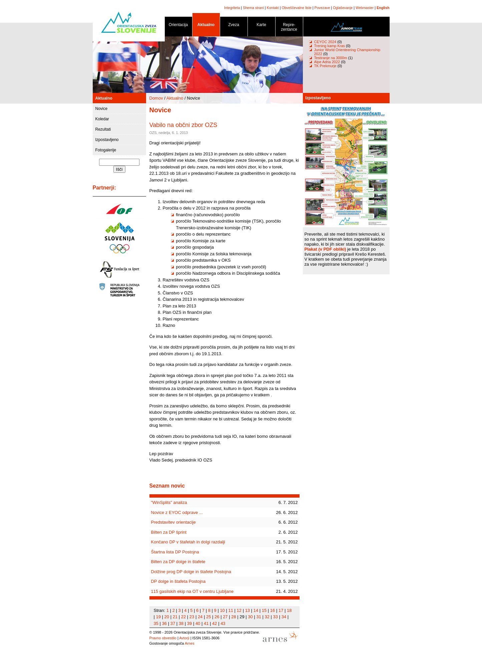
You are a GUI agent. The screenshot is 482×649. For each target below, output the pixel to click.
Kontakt (273, 8)
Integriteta (232, 8)
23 (191, 616)
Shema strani (253, 8)
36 (164, 623)
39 (189, 623)
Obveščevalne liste (296, 8)
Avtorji (184, 638)
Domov (156, 98)
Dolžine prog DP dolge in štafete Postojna (191, 571)
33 (275, 616)
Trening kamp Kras (329, 46)
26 (216, 616)
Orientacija (178, 25)
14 (256, 610)
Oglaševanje (343, 8)
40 (197, 623)
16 (272, 610)
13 (247, 610)
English (383, 8)
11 (230, 610)
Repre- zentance (289, 28)
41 (206, 623)
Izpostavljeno (107, 139)
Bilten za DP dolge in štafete (178, 561)
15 (264, 610)
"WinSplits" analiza (169, 502)
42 (214, 623)
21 (175, 616)
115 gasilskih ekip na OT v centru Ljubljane (192, 591)
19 (158, 616)
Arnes (189, 643)
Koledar (102, 119)
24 (200, 616)
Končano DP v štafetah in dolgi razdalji (188, 541)
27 (225, 616)
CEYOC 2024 (325, 42)
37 (172, 623)
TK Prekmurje (325, 66)
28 (233, 616)
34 (284, 616)
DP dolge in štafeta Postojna (178, 581)
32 (267, 616)
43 (222, 623)
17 (281, 610)
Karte (261, 25)
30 (250, 616)
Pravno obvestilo (162, 638)
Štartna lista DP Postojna (175, 551)
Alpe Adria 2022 (327, 62)
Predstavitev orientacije (173, 522)
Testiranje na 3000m (331, 58)
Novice (101, 108)
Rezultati (103, 129)
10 (222, 610)
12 (239, 610)
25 (208, 616)
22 (183, 616)
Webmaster (365, 8)
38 (181, 623)
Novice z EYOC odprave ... (177, 512)
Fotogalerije (105, 150)
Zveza (234, 25)
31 (258, 616)
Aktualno (206, 25)
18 (289, 610)
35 (156, 623)
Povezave (322, 8)
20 (166, 616)
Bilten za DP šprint (169, 532)
